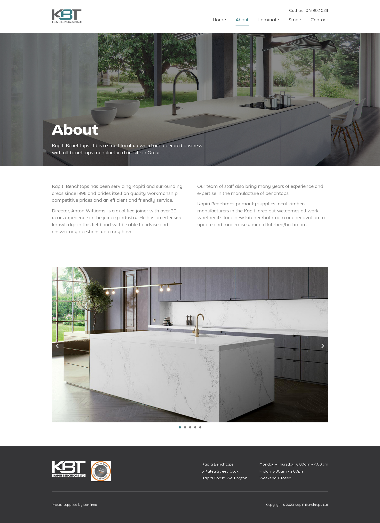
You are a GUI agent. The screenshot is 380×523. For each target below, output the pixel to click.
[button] (57, 346)
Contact (319, 20)
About (242, 20)
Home (219, 20)
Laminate (268, 20)
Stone (295, 20)
